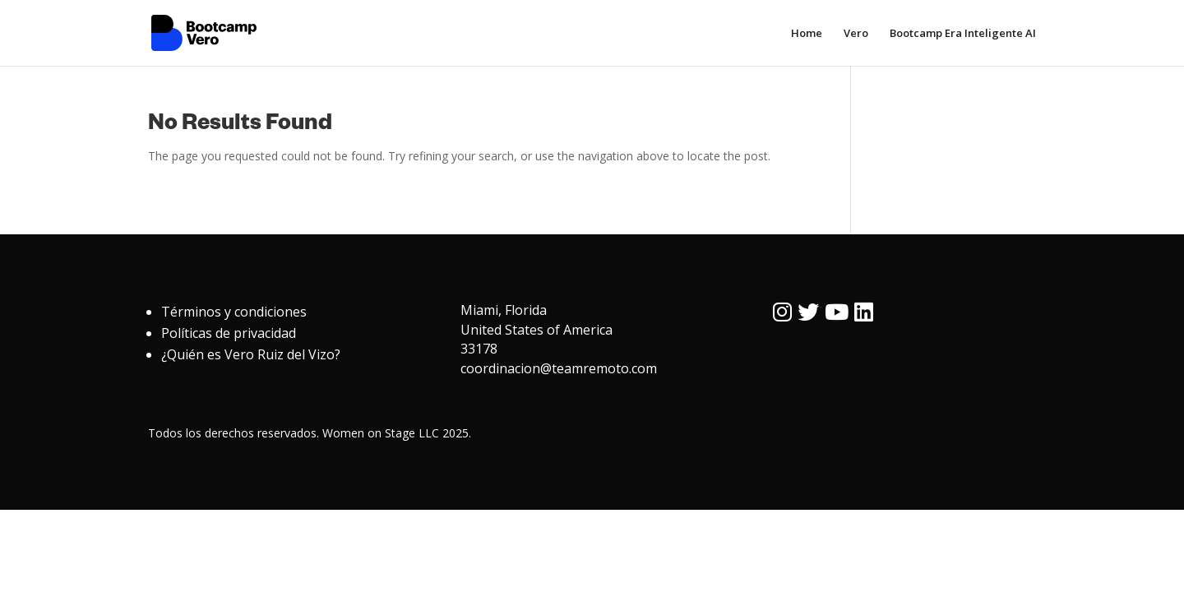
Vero (856, 33)
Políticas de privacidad (228, 333)
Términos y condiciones (234, 312)
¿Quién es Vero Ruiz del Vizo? (250, 354)
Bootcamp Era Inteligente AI (963, 33)
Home (806, 33)
